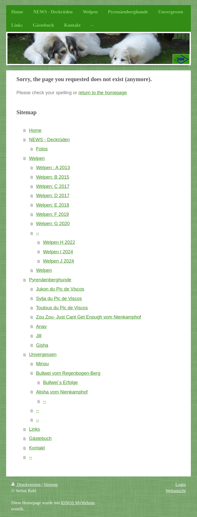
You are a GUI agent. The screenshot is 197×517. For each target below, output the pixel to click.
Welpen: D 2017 (52, 195)
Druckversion (26, 484)
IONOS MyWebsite (78, 502)
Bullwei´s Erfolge (60, 382)
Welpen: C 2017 (52, 186)
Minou (42, 363)
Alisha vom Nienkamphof (61, 392)
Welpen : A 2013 (53, 167)
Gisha (42, 345)
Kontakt (37, 448)
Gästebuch (40, 438)
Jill (38, 335)
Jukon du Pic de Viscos (60, 289)
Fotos (42, 148)
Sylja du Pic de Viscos (59, 298)
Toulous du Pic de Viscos (62, 307)
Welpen (37, 158)
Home (35, 130)
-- (37, 233)
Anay (41, 326)
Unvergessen (42, 354)
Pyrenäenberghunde (50, 279)
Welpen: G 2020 (53, 223)
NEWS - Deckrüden (49, 139)
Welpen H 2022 (59, 242)
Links (34, 429)
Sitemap (51, 484)
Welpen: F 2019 (52, 214)
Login (180, 484)
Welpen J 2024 (58, 261)
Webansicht (176, 490)
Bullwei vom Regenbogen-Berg (68, 373)
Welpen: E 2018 (52, 205)
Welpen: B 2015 (52, 177)
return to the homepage (102, 92)
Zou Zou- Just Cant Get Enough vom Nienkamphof (88, 317)
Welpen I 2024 (58, 251)
